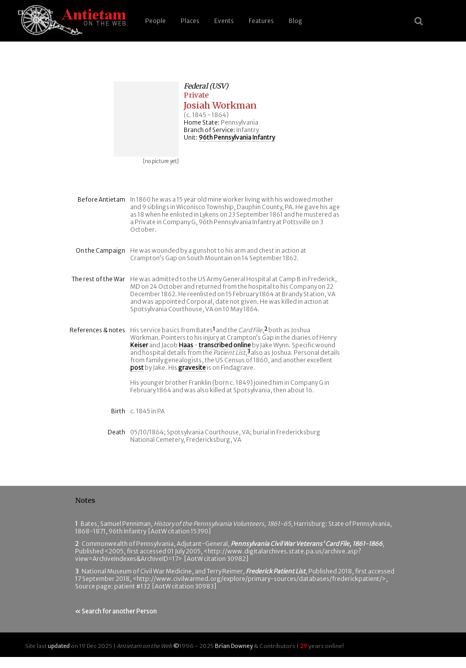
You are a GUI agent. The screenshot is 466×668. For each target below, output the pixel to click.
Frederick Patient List (275, 571)
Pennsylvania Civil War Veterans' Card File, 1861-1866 (306, 543)
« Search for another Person (116, 611)
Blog (295, 21)
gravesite (192, 367)
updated (59, 645)
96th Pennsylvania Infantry (237, 137)
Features (261, 21)
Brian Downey (234, 645)
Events (224, 21)
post (137, 367)
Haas (186, 345)
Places (190, 21)
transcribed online (225, 345)
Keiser (139, 345)
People (155, 21)
